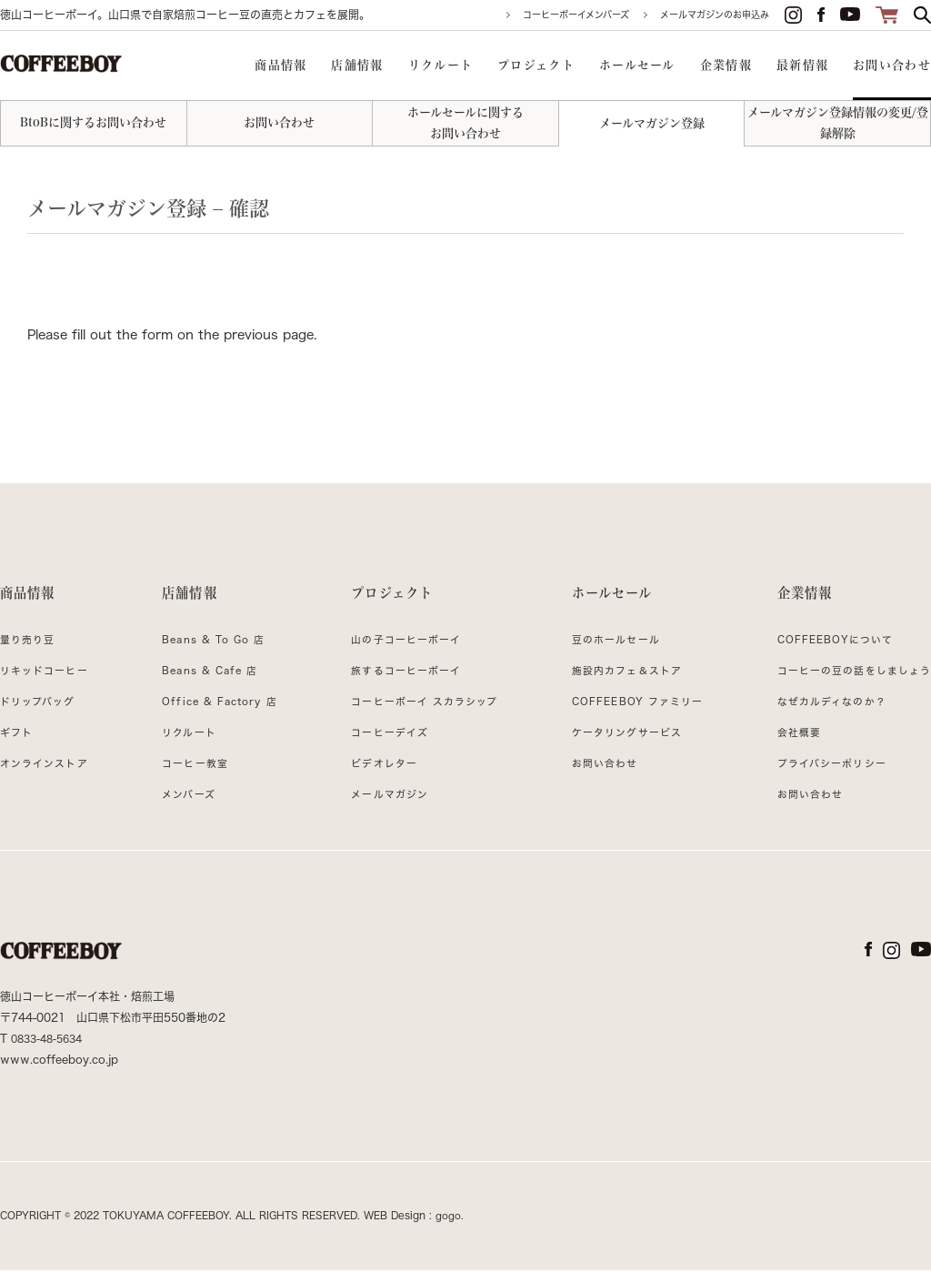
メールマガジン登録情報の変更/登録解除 (837, 122)
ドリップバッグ (41, 714)
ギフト (18, 745)
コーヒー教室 (191, 776)
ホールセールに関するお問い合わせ (465, 122)
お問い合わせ (279, 122)
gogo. (449, 1229)
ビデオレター (377, 776)
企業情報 (794, 598)
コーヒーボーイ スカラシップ (421, 714)
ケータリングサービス (620, 745)
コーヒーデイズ (383, 745)
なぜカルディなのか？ (822, 714)
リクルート (185, 745)
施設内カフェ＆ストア (620, 683)
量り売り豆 (30, 652)
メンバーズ (184, 807)
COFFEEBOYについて (826, 652)
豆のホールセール (608, 652)
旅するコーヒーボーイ (401, 683)
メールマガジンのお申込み (714, 14)
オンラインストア (48, 776)
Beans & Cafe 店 (208, 683)
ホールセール (606, 598)
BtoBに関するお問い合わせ (93, 122)
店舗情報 (186, 598)
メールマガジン (383, 807)
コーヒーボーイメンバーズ (576, 14)
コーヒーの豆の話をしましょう (847, 683)
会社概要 (787, 745)
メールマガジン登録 (652, 123)
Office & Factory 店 (218, 714)
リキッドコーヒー (48, 683)
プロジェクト (387, 598)
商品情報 (31, 598)
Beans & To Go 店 (212, 652)
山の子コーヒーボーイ (401, 652)
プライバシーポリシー (822, 776)
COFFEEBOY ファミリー (632, 714)
